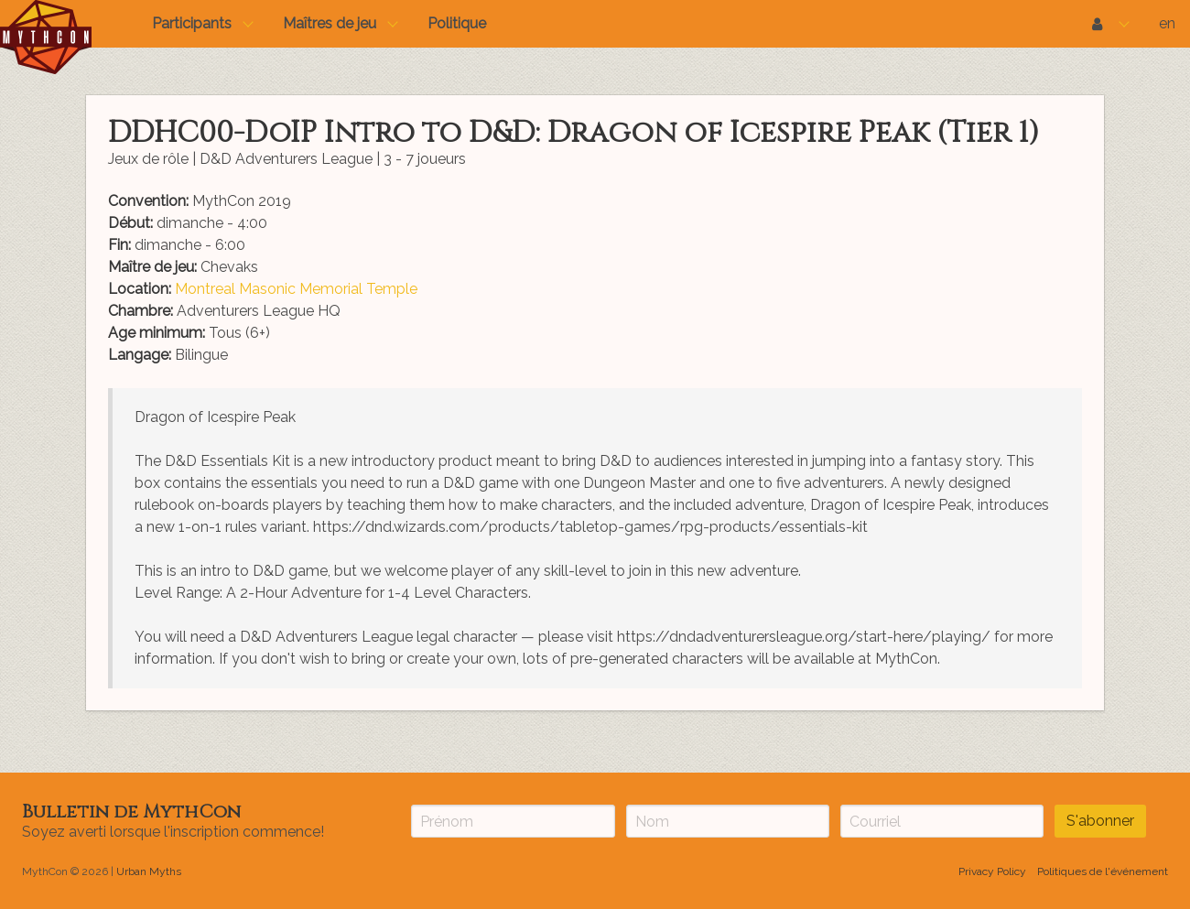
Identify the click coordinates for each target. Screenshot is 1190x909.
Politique (456, 23)
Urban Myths (148, 871)
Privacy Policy (992, 871)
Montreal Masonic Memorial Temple (296, 289)
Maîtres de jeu (329, 23)
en (1167, 23)
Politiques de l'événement (1102, 871)
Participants (192, 23)
